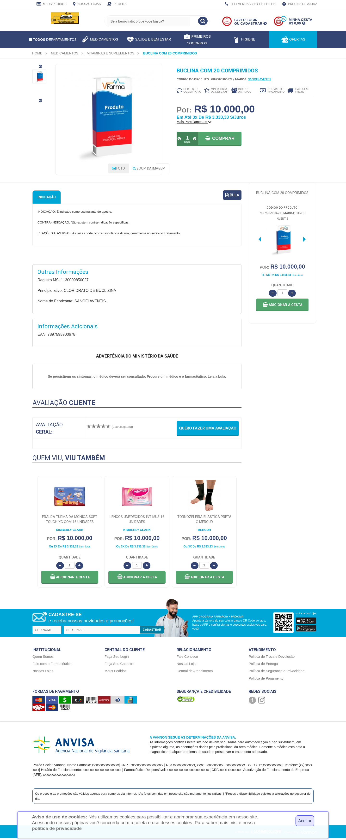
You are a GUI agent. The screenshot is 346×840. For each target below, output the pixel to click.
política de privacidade (57, 828)
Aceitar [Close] (304, 820)
